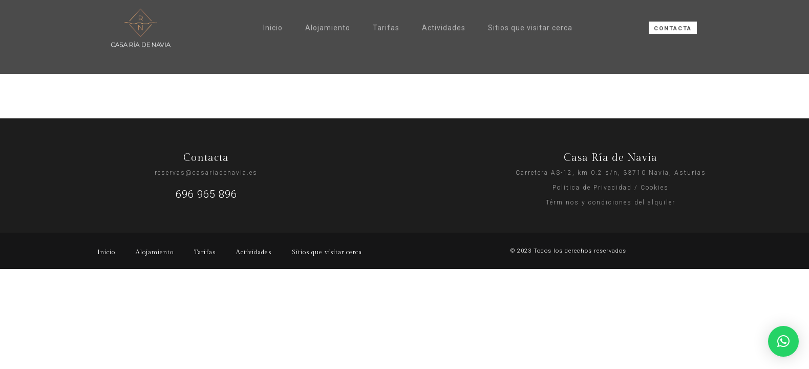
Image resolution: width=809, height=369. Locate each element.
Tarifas (386, 5)
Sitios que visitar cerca (530, 5)
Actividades (443, 5)
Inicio (273, 5)
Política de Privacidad (592, 187)
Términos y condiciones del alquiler (610, 202)
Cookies (655, 187)
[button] (783, 341)
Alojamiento (327, 5)
